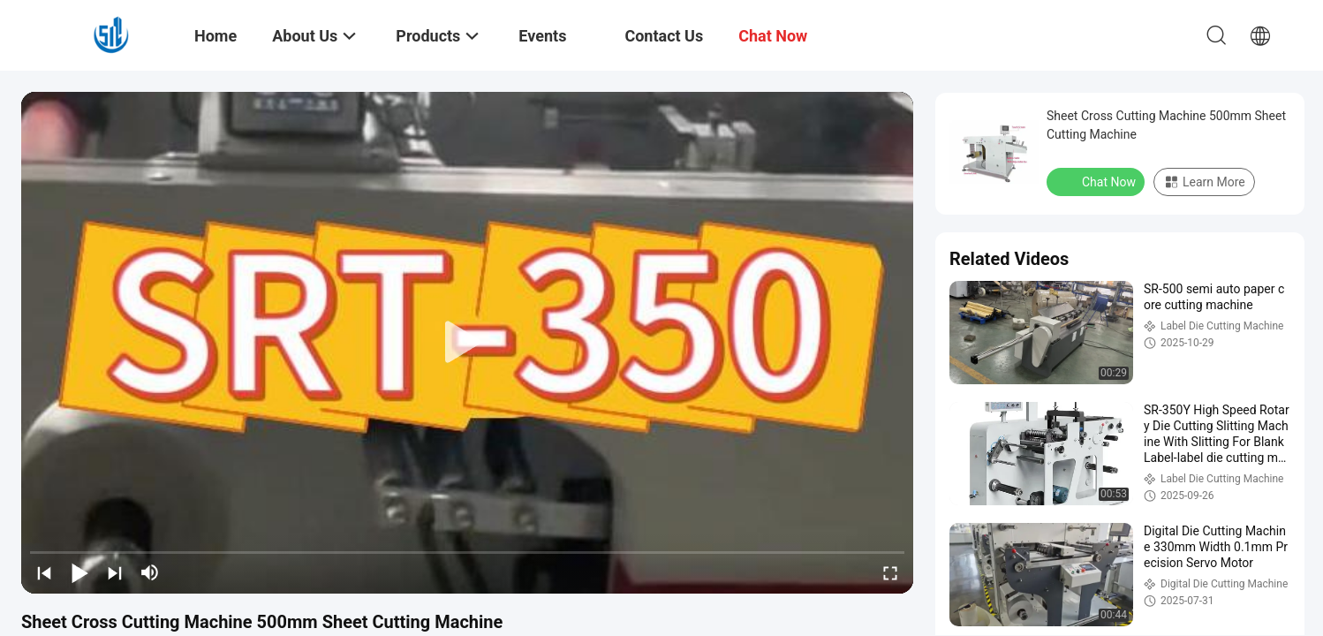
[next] (114, 572)
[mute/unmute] (150, 572)
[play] (467, 343)
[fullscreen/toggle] (890, 572)
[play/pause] (79, 572)
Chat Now (1097, 181)
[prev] (44, 572)
